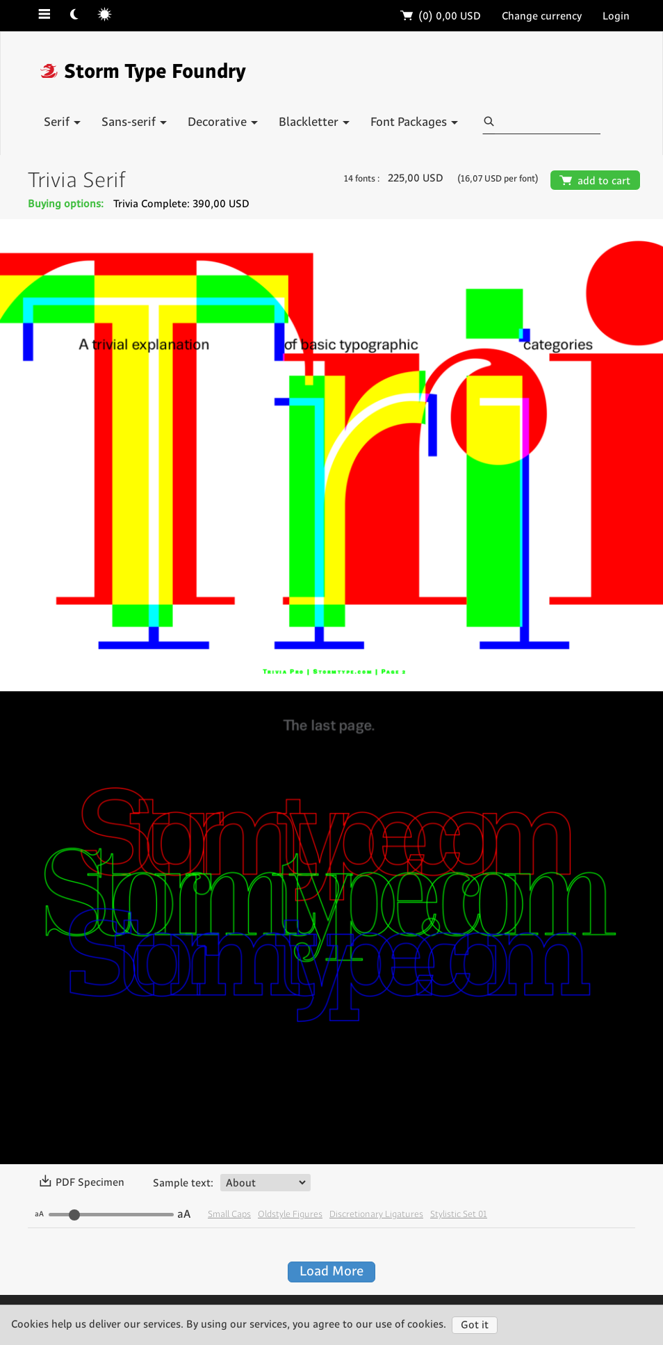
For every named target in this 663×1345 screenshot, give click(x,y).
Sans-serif (134, 122)
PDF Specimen (81, 1183)
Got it (475, 1325)
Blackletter (314, 122)
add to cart (595, 181)
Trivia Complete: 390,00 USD (181, 204)
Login (616, 16)
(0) (441, 16)
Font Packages (414, 122)
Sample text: (183, 1183)
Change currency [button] (542, 16)
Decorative (223, 122)
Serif (62, 122)
